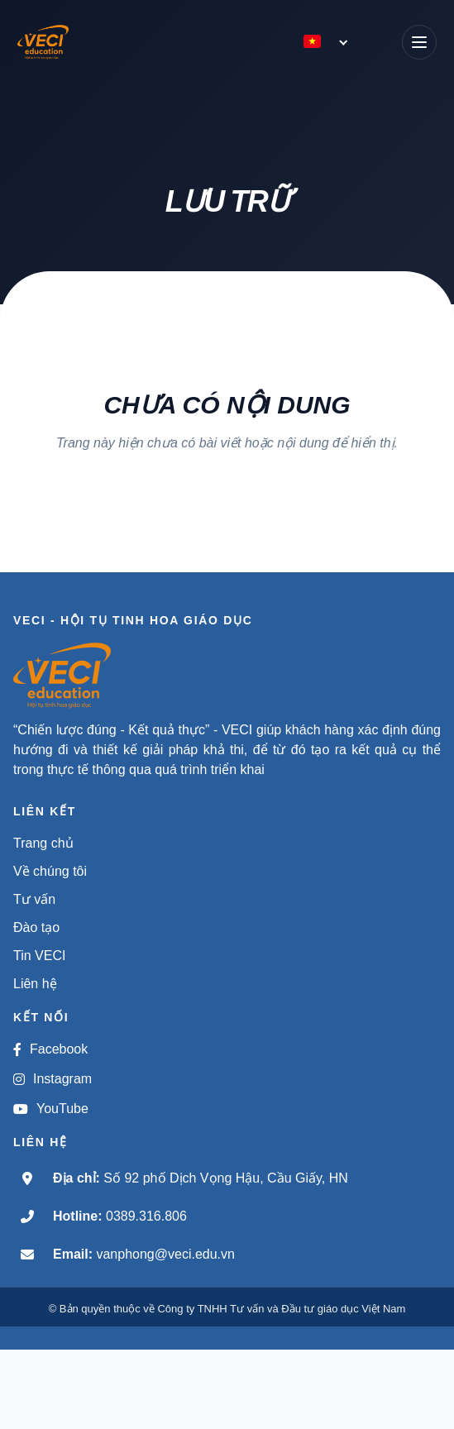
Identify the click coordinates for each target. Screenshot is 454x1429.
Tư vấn (34, 899)
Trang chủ (43, 843)
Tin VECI (39, 956)
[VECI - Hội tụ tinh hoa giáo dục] (55, 42)
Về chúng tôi (50, 871)
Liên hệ (35, 984)
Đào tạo (36, 927)
